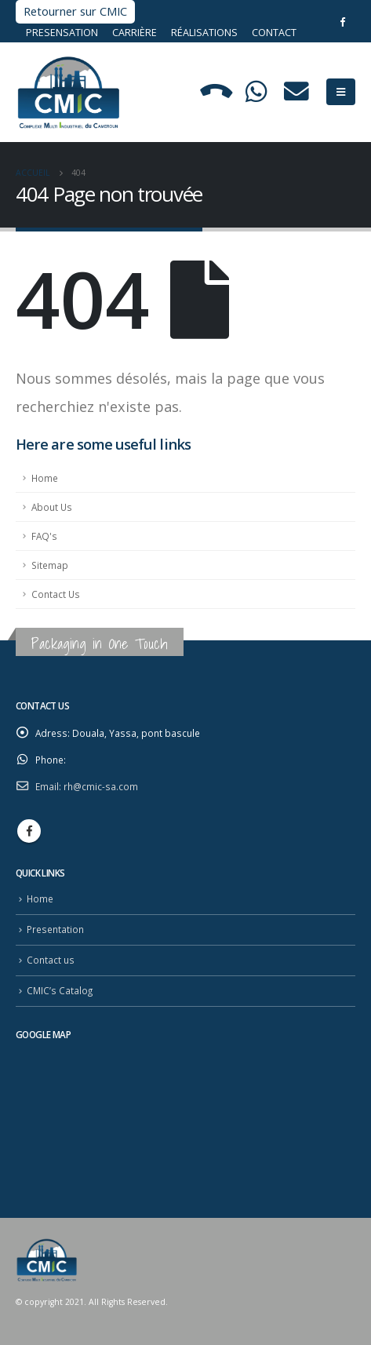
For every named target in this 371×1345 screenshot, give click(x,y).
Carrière (134, 32)
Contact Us (55, 594)
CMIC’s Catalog (60, 990)
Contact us (51, 959)
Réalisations (204, 32)
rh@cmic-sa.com (101, 786)
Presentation (55, 929)
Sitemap (49, 565)
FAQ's (44, 536)
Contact (274, 32)
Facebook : (29, 831)
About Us (51, 507)
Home (44, 478)
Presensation (63, 32)
